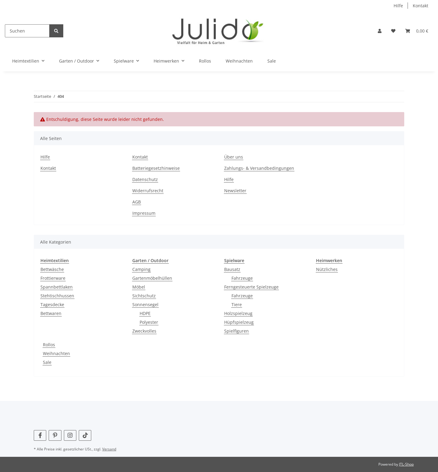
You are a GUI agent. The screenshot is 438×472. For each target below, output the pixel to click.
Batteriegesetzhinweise (156, 168)
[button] (379, 30)
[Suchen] (27, 30)
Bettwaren (50, 313)
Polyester (149, 322)
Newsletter (235, 190)
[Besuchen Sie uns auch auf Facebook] (40, 435)
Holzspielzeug (238, 313)
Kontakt (420, 6)
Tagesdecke (52, 304)
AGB (136, 202)
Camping (141, 269)
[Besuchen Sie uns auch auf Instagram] (70, 435)
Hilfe (398, 6)
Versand (109, 449)
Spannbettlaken (56, 287)
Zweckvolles (144, 331)
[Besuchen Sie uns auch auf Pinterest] (55, 435)
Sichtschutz (144, 296)
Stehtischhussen (57, 296)
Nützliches (327, 269)
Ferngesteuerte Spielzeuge (251, 287)
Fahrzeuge (242, 278)
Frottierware (52, 278)
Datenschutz (145, 179)
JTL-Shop (406, 464)
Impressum (143, 213)
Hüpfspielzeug (239, 322)
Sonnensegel (145, 304)
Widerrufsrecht (147, 190)
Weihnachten (56, 353)
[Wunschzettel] (393, 30)
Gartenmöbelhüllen (152, 278)
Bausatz (232, 269)
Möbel (138, 287)
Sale (47, 362)
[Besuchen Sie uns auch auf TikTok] (85, 435)
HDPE (145, 313)
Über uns (233, 157)
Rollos (49, 344)
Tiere (236, 304)
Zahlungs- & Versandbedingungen (259, 168)
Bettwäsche (52, 269)
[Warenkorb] (416, 30)
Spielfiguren (236, 331)
